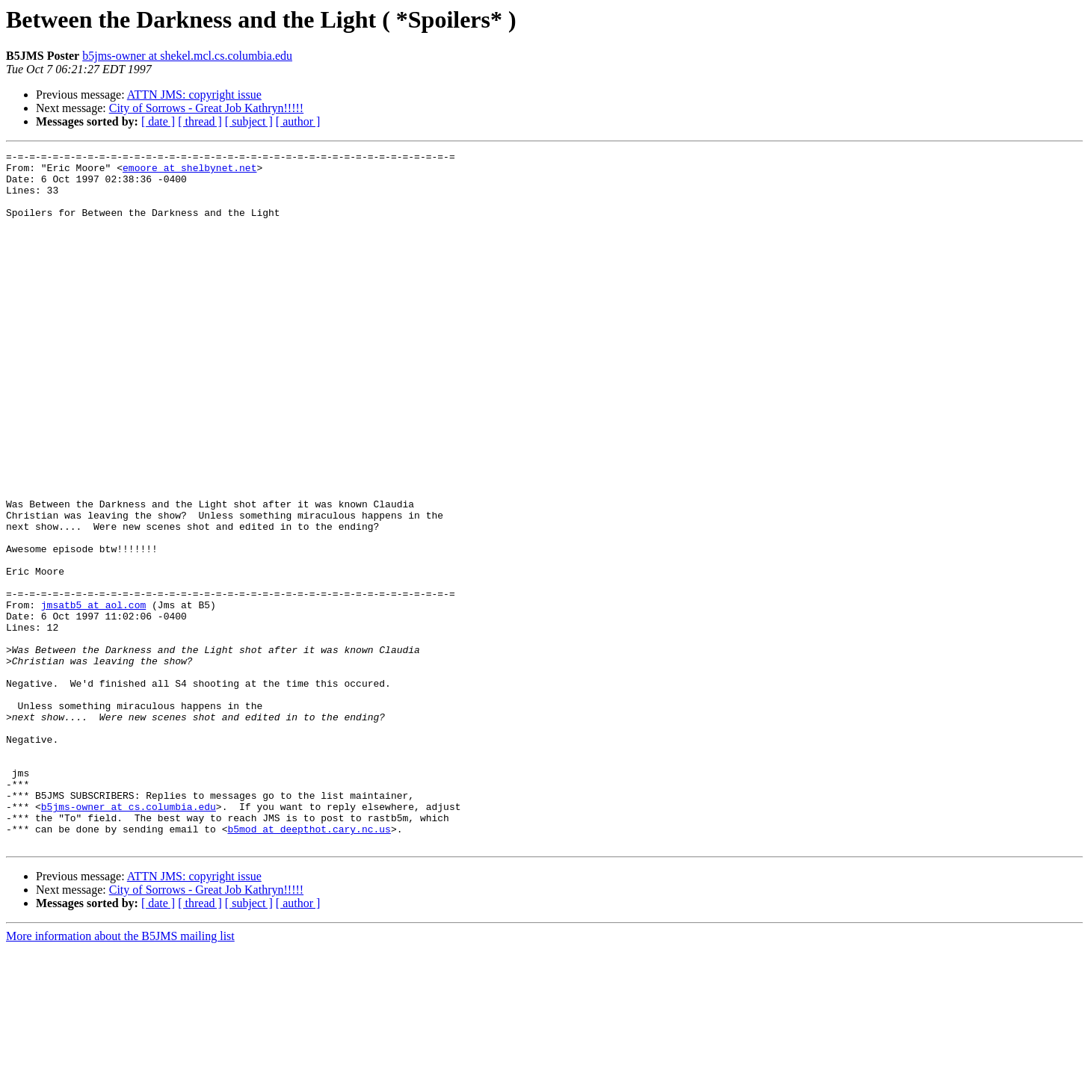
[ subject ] (249, 121)
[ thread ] (200, 121)
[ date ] (158, 121)
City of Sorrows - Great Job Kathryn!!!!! (206, 108)
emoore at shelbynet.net (189, 172)
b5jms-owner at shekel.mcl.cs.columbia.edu (187, 55)
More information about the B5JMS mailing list (120, 1075)
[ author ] (298, 121)
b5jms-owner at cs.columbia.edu (128, 938)
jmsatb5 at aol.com (93, 696)
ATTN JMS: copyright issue (194, 94)
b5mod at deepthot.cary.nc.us (308, 965)
